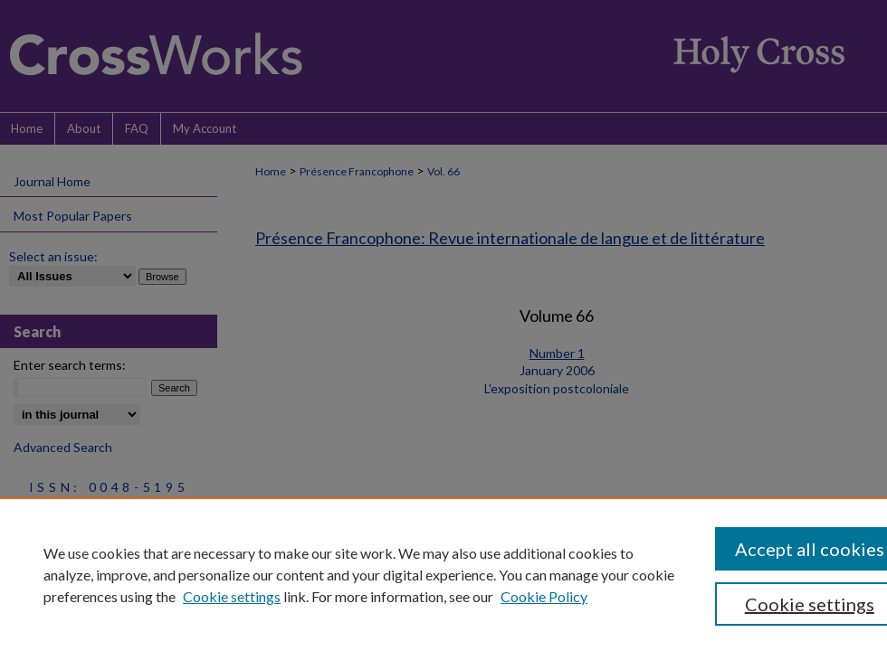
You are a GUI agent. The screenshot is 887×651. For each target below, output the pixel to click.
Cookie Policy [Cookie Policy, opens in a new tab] (544, 596)
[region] (443, 574)
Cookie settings (232, 596)
